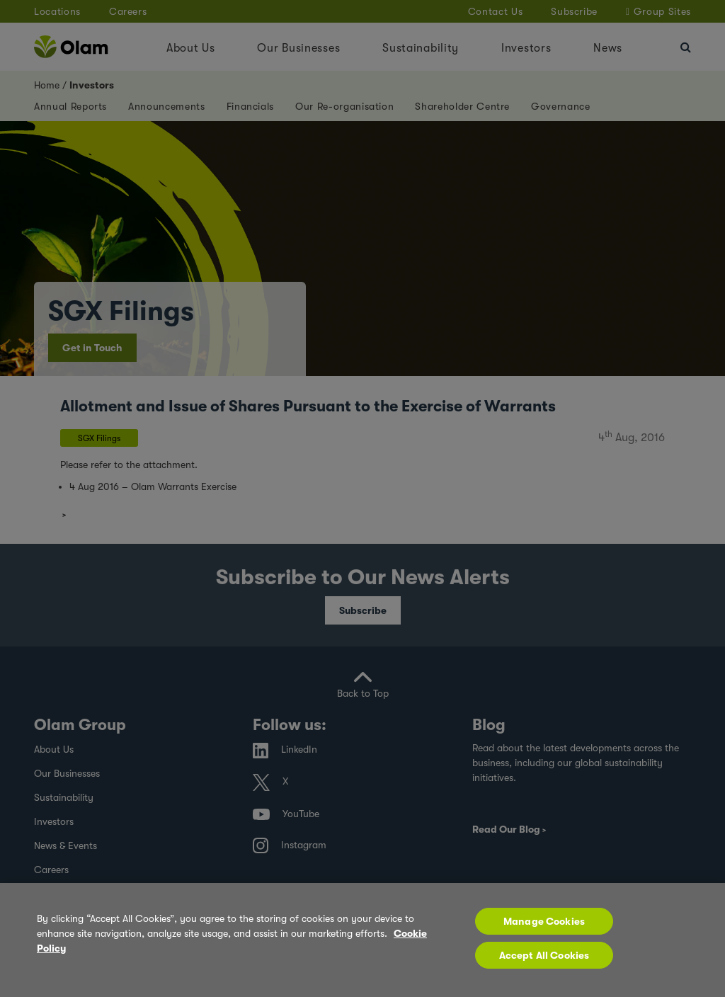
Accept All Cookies (544, 955)
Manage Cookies (544, 921)
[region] (362, 940)
